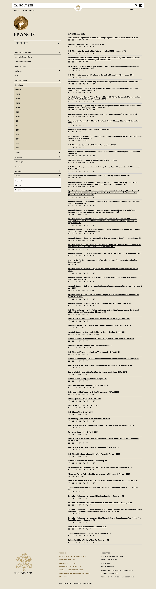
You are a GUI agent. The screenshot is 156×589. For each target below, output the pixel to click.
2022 (18, 108)
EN (73, 40)
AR (69, 46)
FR (80, 40)
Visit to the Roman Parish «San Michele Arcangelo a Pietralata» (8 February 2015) (99, 474)
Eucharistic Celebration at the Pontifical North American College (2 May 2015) (98, 372)
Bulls (16, 76)
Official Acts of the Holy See (70, 566)
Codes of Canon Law (67, 560)
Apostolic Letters (21, 66)
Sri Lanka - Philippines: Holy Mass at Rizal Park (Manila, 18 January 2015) (96, 496)
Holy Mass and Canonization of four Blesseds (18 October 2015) (92, 160)
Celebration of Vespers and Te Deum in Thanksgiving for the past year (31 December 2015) (103, 38)
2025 (18, 94)
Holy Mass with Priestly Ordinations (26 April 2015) (87, 379)
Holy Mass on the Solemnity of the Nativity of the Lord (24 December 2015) (97, 51)
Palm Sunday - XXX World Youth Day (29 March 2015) (89, 419)
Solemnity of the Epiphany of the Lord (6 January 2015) (89, 533)
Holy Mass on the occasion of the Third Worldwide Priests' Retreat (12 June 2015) (99, 325)
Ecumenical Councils (67, 563)
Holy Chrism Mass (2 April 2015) (80, 412)
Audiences (18, 71)
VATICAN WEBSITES (107, 563)
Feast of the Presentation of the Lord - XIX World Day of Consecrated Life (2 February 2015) (103, 481)
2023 (18, 103)
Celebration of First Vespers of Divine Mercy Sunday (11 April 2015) (93, 392)
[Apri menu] (140, 5)
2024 (18, 99)
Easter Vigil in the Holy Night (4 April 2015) (84, 399)
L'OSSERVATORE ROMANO (109, 560)
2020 (18, 117)
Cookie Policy (77, 583)
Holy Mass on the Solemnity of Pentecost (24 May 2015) (90, 345)
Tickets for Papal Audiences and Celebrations (118, 577)
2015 (17, 139)
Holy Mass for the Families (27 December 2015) (86, 44)
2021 (17, 112)
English (134, 10)
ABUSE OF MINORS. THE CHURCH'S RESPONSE (74, 573)
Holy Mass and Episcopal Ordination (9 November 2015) (89, 130)
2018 (17, 125)
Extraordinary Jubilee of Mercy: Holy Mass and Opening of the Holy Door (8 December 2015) (103, 82)
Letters (17, 152)
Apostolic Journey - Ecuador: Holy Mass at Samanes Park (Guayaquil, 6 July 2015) (99, 303)
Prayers (17, 166)
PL (90, 46)
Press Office (105, 553)
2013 (17, 148)
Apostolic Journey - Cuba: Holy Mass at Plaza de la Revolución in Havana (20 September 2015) (104, 253)
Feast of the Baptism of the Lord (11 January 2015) (87, 527)
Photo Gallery (20, 190)
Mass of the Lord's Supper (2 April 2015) (83, 405)
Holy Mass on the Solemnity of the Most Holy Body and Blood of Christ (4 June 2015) (101, 339)
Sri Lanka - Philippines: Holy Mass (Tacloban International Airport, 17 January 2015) (100, 503)
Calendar (18, 185)
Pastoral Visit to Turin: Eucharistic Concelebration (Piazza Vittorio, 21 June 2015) (99, 319)
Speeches (18, 171)
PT (87, 40)
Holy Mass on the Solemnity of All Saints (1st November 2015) (92, 145)
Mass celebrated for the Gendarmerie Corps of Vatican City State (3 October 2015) (99, 176)
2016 (17, 134)
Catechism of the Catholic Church (72, 556)
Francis (18, 10)
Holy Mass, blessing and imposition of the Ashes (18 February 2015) (94, 454)
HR (87, 334)
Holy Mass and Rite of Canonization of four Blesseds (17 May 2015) (94, 352)
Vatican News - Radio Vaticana (112, 556)
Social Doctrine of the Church (71, 570)
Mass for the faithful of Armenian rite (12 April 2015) (88, 385)
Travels (17, 176)
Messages (18, 157)
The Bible (62, 553)
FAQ (60, 583)
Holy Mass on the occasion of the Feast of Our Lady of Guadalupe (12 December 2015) (101, 75)
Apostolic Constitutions (23, 57)
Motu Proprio (19, 162)
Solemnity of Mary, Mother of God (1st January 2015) (88, 540)
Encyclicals (19, 85)
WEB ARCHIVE (64, 576)
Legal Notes (67, 583)
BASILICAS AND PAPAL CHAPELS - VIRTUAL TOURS (117, 570)
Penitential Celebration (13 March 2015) (83, 432)
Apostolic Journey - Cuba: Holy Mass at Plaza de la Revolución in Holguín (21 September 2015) (104, 238)
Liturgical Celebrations (109, 573)
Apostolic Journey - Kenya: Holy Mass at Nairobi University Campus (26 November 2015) (102, 114)
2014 (17, 143)
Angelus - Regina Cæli (23, 52)
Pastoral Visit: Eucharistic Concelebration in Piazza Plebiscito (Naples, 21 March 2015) (101, 425)
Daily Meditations (21, 80)
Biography (37, 43)
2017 (17, 130)
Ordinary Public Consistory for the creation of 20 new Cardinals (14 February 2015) (100, 467)
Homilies (26, 10)
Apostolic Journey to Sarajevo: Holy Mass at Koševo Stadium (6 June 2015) (97, 332)
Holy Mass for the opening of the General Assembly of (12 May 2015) (103, 359)
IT (83, 40)
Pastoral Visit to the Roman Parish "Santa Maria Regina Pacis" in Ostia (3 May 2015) (100, 365)
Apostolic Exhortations (23, 62)
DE (69, 40)
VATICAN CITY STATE (107, 567)
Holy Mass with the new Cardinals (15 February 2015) (88, 461)
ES (76, 40)
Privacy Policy (87, 583)
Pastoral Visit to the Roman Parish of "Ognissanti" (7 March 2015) (93, 447)
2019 (17, 121)
